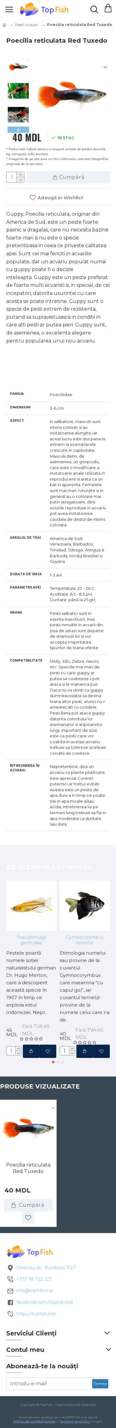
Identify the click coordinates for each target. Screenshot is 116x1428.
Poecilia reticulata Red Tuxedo (28, 1168)
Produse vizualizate (40, 1086)
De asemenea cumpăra (49, 867)
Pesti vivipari (26, 24)
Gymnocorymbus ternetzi (85, 940)
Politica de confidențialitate (34, 1421)
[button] (53, 1062)
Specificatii (28, 374)
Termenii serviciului (75, 1421)
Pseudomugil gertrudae (31, 940)
